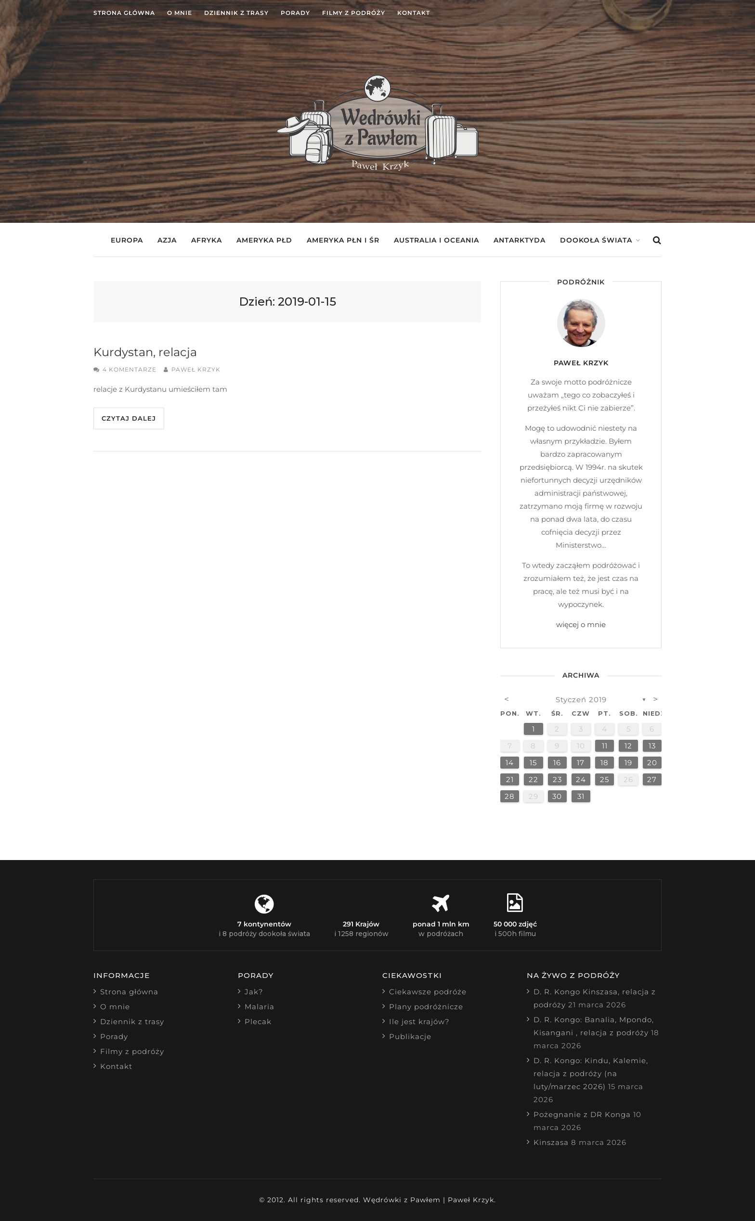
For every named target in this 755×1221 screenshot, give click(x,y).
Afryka (206, 240)
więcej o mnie (581, 624)
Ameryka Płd (264, 240)
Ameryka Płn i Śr (343, 240)
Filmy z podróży (353, 12)
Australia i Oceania (436, 240)
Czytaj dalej (129, 418)
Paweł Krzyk (196, 369)
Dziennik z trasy (236, 12)
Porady (295, 12)
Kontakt (413, 12)
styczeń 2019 (581, 699)
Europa (127, 240)
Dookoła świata (596, 240)
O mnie (179, 12)
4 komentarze (129, 369)
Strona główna (124, 12)
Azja (167, 240)
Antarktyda (520, 240)
